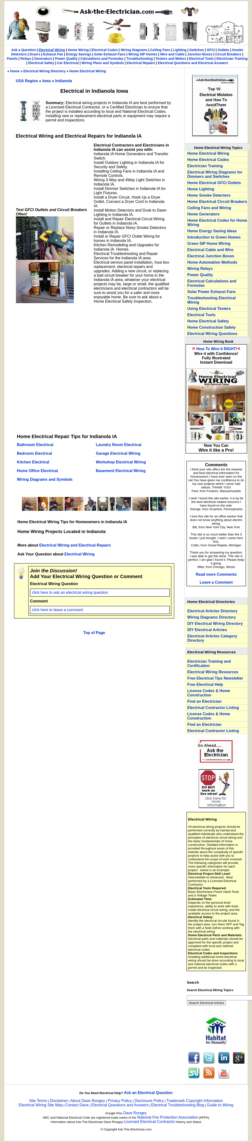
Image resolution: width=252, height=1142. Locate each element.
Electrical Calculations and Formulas (212, 283)
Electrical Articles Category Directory (212, 638)
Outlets (223, 50)
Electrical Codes (104, 50)
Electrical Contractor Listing (213, 708)
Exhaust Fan (53, 54)
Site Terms (38, 1101)
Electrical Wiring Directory (44, 71)
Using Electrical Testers (209, 309)
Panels (12, 58)
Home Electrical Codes (208, 160)
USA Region (27, 81)
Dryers (35, 54)
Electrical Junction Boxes (210, 256)
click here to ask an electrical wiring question (70, 592)
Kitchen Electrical (33, 462)
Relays (25, 58)
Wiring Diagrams (134, 50)
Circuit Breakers (228, 54)
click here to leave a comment (57, 610)
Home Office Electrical (37, 471)
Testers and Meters (171, 58)
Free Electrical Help (205, 684)
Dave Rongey (135, 1113)
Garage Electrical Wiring (118, 453)
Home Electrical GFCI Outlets (214, 183)
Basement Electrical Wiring (121, 471)
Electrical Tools (201, 58)
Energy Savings (78, 54)
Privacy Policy (120, 1101)
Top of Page (94, 633)
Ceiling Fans (160, 50)
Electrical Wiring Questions (212, 334)
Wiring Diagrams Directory (211, 617)
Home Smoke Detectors (209, 195)
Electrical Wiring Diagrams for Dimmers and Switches (214, 174)
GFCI (211, 50)
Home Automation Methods (212, 262)
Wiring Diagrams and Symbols (45, 479)
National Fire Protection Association (167, 1117)
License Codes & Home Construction (208, 693)
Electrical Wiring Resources (212, 672)
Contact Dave (77, 1105)
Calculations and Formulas (101, 58)
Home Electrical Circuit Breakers (217, 202)
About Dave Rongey (88, 1101)
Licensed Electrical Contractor (149, 1122)
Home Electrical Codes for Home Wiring (217, 222)
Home (15, 71)
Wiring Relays (200, 269)
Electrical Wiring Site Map (41, 1105)
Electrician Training (232, 58)
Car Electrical (68, 63)
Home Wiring (78, 50)
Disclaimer (59, 1101)
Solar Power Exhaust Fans (211, 292)
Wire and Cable (172, 54)
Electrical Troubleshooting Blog (177, 1105)
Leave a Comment (216, 582)
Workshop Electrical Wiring (121, 462)
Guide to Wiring (220, 1105)
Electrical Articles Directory (212, 611)
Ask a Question (23, 50)
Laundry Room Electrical (119, 445)
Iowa (47, 81)
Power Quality (66, 58)
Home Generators (203, 214)
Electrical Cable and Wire (210, 250)
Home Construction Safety (211, 327)
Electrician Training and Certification (209, 663)
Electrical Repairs (141, 63)
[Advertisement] (52, 173)
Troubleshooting (139, 58)
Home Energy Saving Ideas (212, 231)
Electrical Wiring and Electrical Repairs (75, 545)
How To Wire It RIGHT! (216, 349)
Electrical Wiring (52, 50)
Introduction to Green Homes (214, 237)
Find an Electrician (204, 701)
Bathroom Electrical (35, 445)
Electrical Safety (41, 63)
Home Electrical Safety (208, 321)
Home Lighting (200, 189)
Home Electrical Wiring (87, 71)
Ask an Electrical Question (148, 1093)
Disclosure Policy (149, 1101)
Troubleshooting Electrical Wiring (211, 300)
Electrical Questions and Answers (120, 1105)
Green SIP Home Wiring (209, 243)
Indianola (63, 81)
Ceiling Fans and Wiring (209, 208)
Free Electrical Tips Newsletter (215, 678)
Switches (196, 50)
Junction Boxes (199, 54)
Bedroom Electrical (34, 453)
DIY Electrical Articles (207, 630)
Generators (43, 58)
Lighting (179, 50)
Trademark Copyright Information (194, 1101)
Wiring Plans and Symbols (103, 63)
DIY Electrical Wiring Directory (215, 623)
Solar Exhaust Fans (109, 54)
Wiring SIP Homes (142, 54)
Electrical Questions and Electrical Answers (193, 63)
